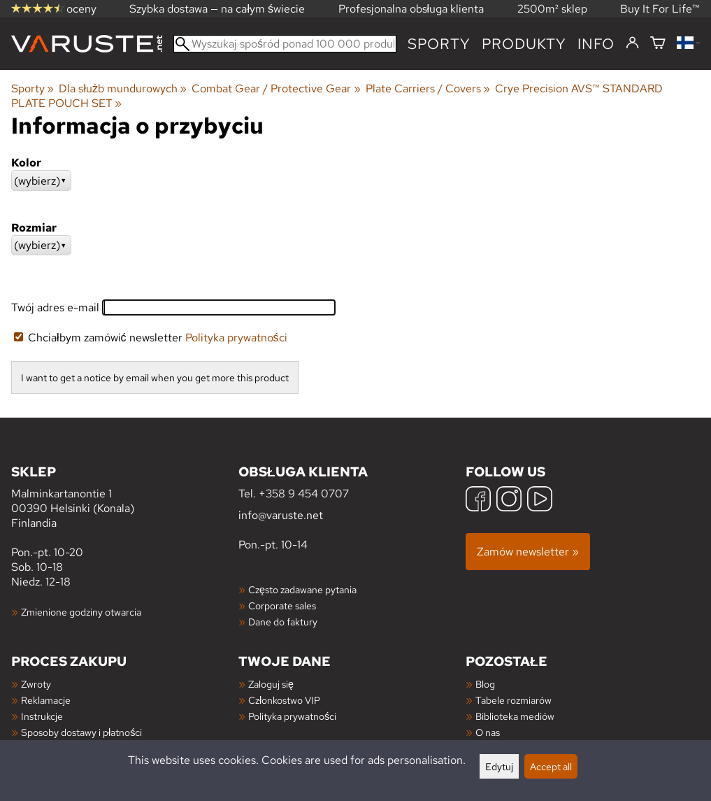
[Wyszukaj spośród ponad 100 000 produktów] (284, 43)
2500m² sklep (552, 8)
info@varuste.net (280, 515)
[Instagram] (509, 500)
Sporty (439, 43)
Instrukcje (42, 716)
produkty (524, 43)
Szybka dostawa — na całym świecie (217, 8)
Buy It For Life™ (660, 8)
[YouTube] (539, 500)
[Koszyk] (658, 43)
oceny (53, 8)
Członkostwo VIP (284, 700)
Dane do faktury (282, 621)
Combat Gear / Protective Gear (276, 88)
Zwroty (36, 683)
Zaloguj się (271, 683)
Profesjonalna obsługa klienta (411, 8)
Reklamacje (46, 700)
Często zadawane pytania (302, 589)
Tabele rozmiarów (513, 700)
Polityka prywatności (236, 337)
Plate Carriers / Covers (428, 88)
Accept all (551, 766)
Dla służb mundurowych (123, 88)
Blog (485, 683)
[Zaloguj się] (632, 43)
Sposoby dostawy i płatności (81, 732)
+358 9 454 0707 (304, 493)
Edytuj (499, 766)
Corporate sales (282, 605)
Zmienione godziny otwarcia (81, 611)
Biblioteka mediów (514, 716)
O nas (487, 732)
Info (596, 43)
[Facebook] (478, 500)
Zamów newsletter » (528, 551)
